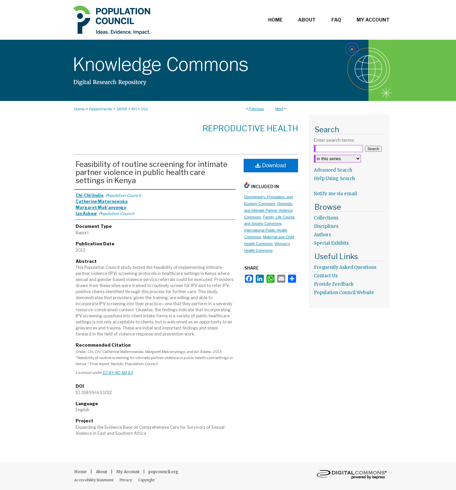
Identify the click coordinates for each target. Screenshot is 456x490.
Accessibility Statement (94, 480)
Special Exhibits (331, 243)
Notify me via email (335, 194)
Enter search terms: (334, 140)
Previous (256, 108)
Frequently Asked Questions (345, 267)
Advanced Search (333, 170)
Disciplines (326, 226)
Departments (100, 109)
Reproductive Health (250, 128)
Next (279, 108)
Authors (322, 235)
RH (134, 109)
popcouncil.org (163, 471)
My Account (128, 471)
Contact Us (326, 276)
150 (144, 109)
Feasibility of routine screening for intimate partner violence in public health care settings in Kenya (151, 172)
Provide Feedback (334, 284)
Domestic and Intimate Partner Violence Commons (268, 210)
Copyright (146, 480)
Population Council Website (344, 292)
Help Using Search (334, 178)
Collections (326, 218)
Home (79, 109)
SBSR (121, 109)
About (102, 471)
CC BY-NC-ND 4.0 (117, 372)
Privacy (126, 480)
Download (270, 165)
